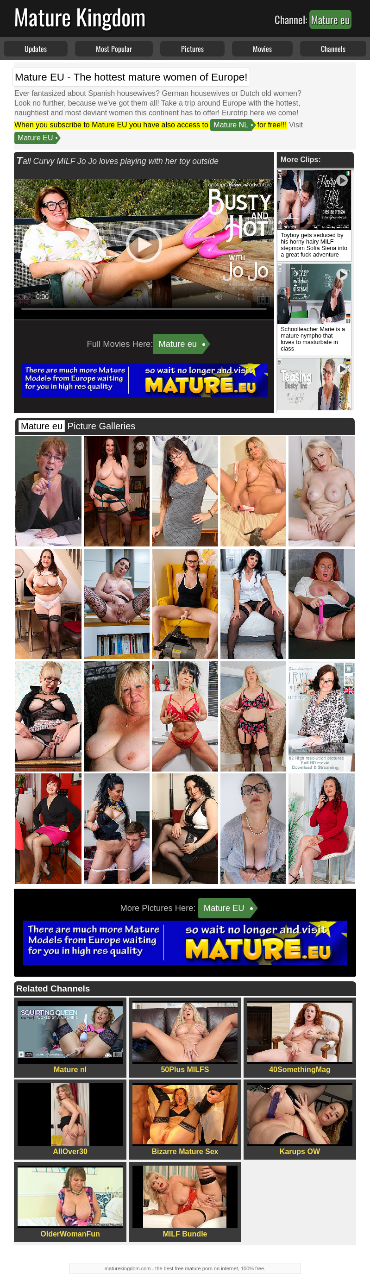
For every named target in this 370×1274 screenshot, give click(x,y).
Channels (333, 48)
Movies (262, 48)
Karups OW (299, 1119)
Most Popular (114, 48)
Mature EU (35, 138)
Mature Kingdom (80, 16)
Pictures (192, 48)
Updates (36, 48)
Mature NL (230, 125)
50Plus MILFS (185, 1037)
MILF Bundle (185, 1202)
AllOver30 (70, 1119)
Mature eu (177, 344)
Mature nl (70, 1037)
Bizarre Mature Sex (185, 1119)
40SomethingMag (299, 1037)
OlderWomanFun (70, 1202)
